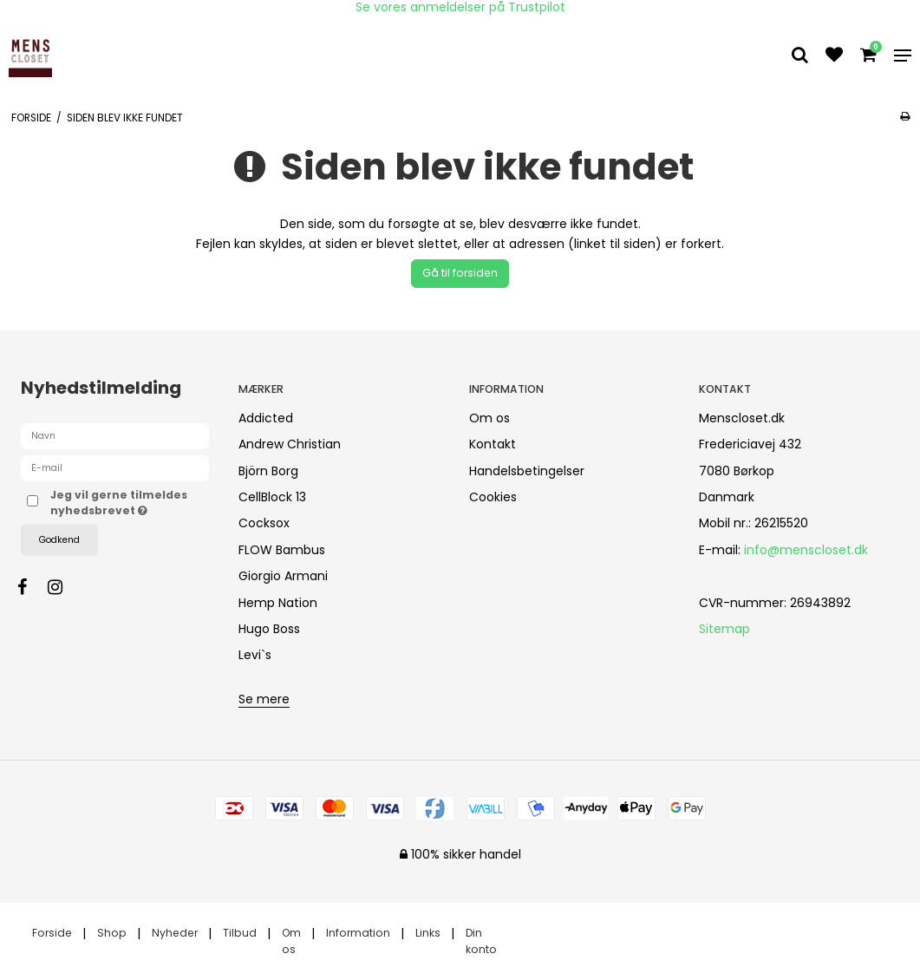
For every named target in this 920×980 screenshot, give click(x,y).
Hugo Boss (269, 628)
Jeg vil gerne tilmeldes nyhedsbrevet (130, 502)
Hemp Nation (277, 602)
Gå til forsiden (460, 272)
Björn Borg (268, 471)
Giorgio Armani (283, 576)
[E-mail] (115, 467)
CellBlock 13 (272, 497)
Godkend (59, 539)
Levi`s (254, 654)
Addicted (265, 418)
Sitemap (724, 628)
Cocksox (264, 523)
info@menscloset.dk (806, 550)
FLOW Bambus (281, 550)
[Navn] (115, 435)
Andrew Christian (289, 444)
